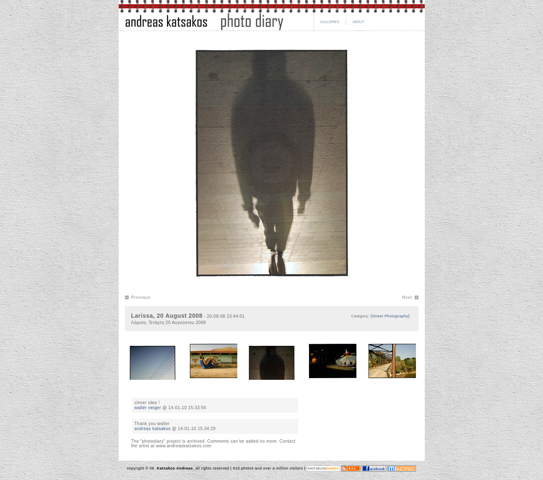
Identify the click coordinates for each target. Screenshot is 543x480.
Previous (141, 297)
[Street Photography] (390, 316)
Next (407, 297)
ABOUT (358, 22)
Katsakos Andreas (174, 468)
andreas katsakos (153, 428)
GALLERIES (330, 22)
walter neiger (148, 407)
